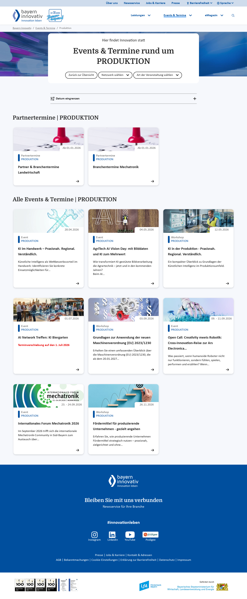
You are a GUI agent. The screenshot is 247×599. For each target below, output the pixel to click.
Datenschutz (167, 560)
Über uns (112, 3)
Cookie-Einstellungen (104, 560)
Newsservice (132, 3)
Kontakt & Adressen (139, 555)
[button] (157, 15)
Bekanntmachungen (76, 560)
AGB (59, 560)
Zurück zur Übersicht (81, 75)
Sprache (224, 3)
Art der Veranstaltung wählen (155, 75)
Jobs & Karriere (155, 3)
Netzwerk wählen (112, 75)
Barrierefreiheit (198, 3)
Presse (176, 3)
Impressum (184, 560)
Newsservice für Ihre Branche (123, 507)
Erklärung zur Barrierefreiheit (138, 560)
